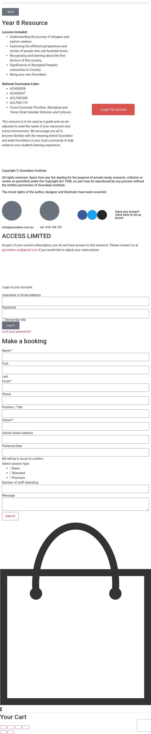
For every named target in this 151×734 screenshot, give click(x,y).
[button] (75, 3)
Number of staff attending (20, 482)
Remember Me (14, 319)
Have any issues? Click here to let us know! (128, 215)
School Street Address (17, 433)
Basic (16, 468)
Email (7, 381)
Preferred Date (12, 446)
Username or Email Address (21, 295)
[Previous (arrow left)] (3, 732)
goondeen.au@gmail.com (20, 250)
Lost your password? (16, 331)
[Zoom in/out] (3, 727)
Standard (18, 473)
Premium (18, 477)
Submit (10, 516)
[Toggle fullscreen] (10, 727)
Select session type (15, 463)
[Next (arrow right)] (10, 732)
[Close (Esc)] (25, 727)
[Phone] (75, 400)
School (8, 420)
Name (7, 350)
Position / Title (12, 407)
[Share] (18, 727)
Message (8, 495)
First (5, 363)
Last (5, 376)
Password (9, 307)
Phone (6, 394)
